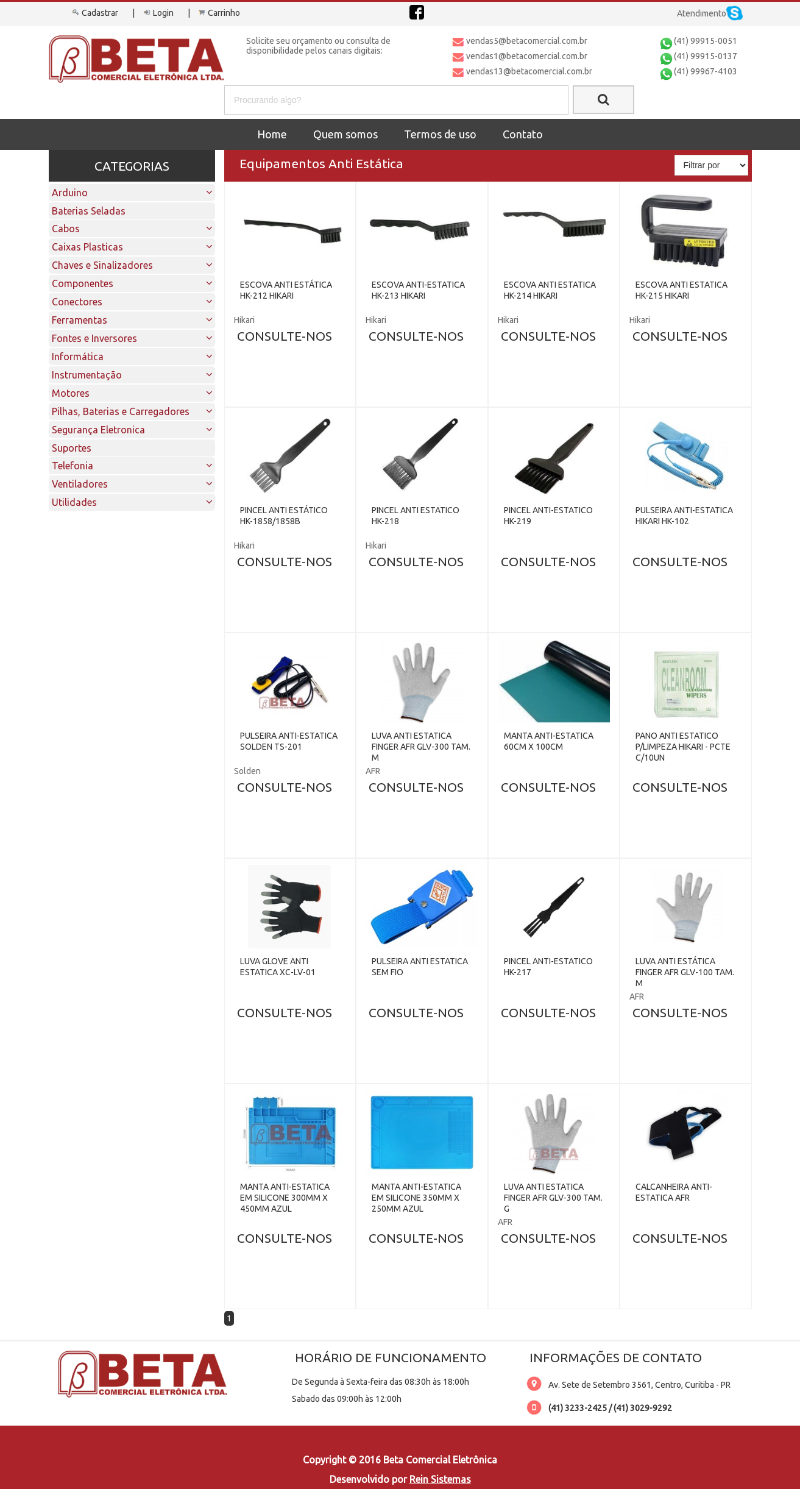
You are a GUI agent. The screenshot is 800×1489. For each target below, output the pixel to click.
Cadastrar (94, 13)
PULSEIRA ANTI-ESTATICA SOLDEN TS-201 (289, 741)
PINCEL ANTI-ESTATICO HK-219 (548, 515)
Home (272, 134)
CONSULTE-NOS (284, 336)
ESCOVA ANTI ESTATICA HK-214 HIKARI (550, 290)
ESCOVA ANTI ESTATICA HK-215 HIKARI (681, 290)
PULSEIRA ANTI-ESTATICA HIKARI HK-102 (684, 515)
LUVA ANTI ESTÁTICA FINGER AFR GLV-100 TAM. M (684, 972)
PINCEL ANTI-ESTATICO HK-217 (548, 966)
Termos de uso (440, 134)
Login (157, 13)
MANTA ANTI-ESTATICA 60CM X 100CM (548, 741)
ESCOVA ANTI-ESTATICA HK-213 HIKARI (418, 290)
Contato (523, 134)
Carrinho (218, 13)
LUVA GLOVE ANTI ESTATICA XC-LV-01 (278, 966)
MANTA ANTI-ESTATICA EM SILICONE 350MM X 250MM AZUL (416, 1198)
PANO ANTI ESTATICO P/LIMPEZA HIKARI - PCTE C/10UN (683, 746)
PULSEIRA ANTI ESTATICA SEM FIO (420, 966)
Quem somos (345, 134)
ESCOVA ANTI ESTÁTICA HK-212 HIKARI (286, 290)
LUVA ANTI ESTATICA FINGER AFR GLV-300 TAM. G (553, 1198)
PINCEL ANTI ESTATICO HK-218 (415, 515)
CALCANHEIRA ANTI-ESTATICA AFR (673, 1192)
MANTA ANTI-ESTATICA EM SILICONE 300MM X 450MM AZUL (285, 1198)
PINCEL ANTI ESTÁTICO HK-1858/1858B (284, 515)
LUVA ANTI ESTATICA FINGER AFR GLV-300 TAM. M (421, 746)
